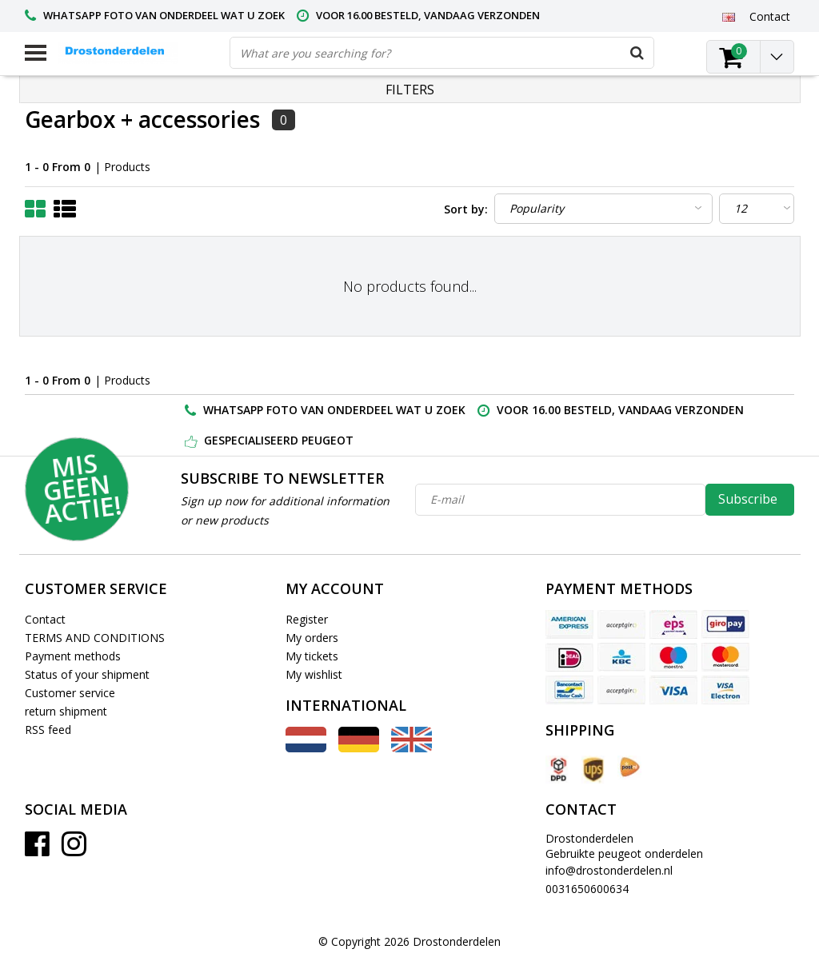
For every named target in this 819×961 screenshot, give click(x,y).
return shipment (66, 711)
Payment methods (73, 656)
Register (307, 619)
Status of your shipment (87, 674)
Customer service (70, 692)
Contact (45, 619)
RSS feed (48, 729)
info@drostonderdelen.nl (609, 870)
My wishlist (314, 674)
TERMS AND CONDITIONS (95, 637)
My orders (312, 637)
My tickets (312, 656)
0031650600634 (587, 888)
